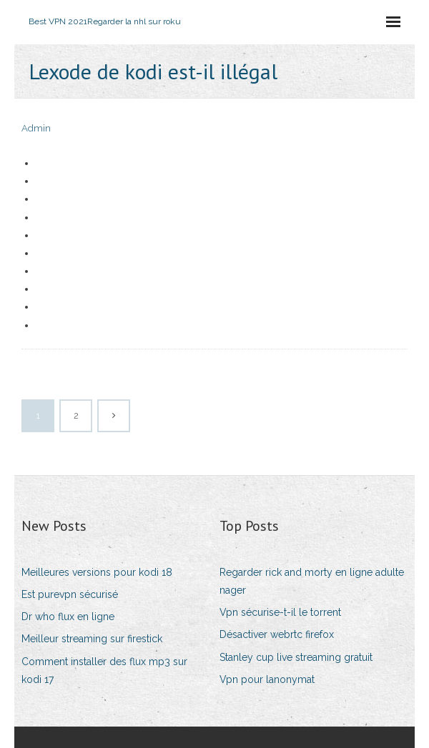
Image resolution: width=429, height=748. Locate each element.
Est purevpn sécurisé (69, 594)
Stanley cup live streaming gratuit (296, 657)
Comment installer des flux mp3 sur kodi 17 (104, 670)
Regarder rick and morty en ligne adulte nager (312, 581)
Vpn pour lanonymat (267, 679)
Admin (36, 128)
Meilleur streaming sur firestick (91, 638)
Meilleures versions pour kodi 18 (96, 572)
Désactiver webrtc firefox (277, 634)
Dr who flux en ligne (67, 616)
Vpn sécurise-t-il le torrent (280, 612)
